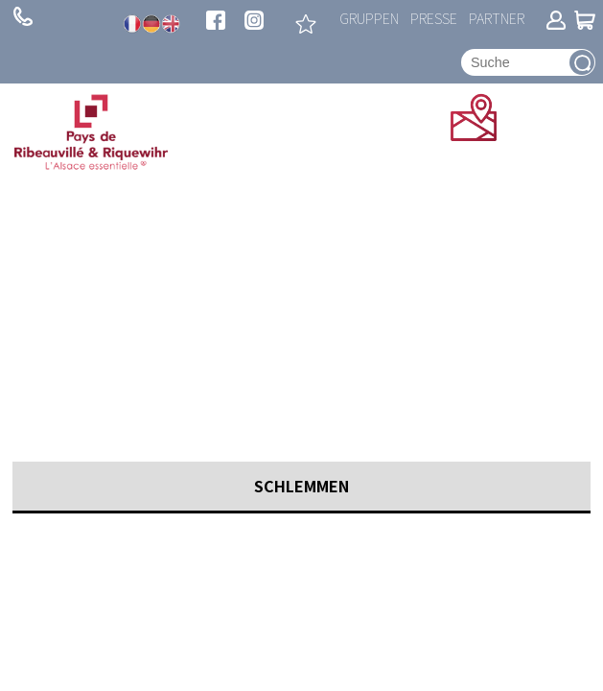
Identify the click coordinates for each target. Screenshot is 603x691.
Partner (496, 18)
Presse (433, 18)
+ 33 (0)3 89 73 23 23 (23, 16)
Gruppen (369, 18)
